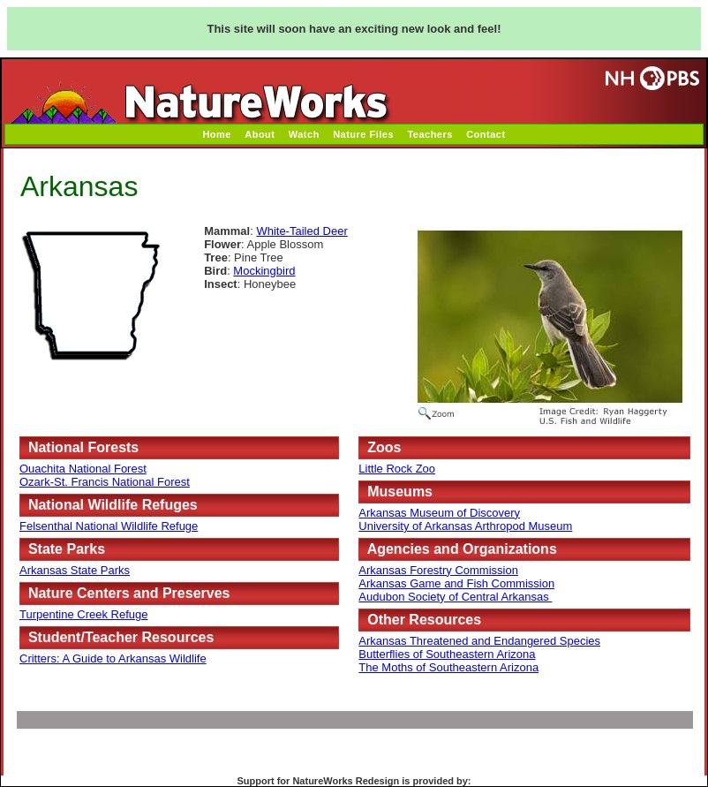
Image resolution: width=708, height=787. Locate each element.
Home (216, 134)
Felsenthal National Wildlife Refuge (108, 526)
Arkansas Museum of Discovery (439, 512)
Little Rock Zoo (396, 468)
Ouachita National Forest (83, 468)
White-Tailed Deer (301, 231)
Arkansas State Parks (74, 570)
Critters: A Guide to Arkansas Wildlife (113, 658)
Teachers (430, 134)
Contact (485, 134)
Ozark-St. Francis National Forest (104, 481)
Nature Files (363, 134)
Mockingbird (264, 270)
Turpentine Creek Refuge (83, 614)
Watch (304, 134)
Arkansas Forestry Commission (438, 570)
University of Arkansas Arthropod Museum (465, 526)
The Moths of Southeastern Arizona (448, 667)
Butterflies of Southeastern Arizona (446, 654)
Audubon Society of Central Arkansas (455, 596)
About (260, 134)
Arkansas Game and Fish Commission (456, 583)
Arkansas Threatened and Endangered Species (479, 640)
